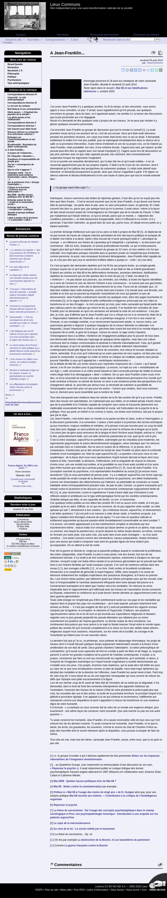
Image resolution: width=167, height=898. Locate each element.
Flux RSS (79, 889)
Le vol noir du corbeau (19, 106)
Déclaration (13, 68)
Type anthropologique (18, 83)
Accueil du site (13, 39)
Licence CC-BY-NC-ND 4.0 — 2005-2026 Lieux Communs (127, 886)
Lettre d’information (97, 889)
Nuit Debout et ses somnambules (24, 109)
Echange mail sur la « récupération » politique (20, 208)
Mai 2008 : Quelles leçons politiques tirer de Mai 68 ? (21, 196)
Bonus (8, 395)
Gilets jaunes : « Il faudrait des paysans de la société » (23, 113)
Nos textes (63, 34)
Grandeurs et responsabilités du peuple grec (23, 160)
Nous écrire (133, 889)
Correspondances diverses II (22, 123)
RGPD (39, 889)
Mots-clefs (66, 889)
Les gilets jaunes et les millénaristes (19, 118)
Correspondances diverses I (21, 126)
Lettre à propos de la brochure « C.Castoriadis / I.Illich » (23, 219)
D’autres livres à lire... (23, 486)
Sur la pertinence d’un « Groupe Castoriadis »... (23, 183)
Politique (12, 77)
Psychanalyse (14, 80)
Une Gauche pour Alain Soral (22, 129)
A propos (21, 34)
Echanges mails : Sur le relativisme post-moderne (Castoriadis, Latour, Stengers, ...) (23, 176)
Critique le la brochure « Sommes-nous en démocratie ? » (19, 190)
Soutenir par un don (156, 883)
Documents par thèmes (146, 34)
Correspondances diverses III (22, 103)
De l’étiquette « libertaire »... (21, 156)
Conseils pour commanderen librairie (23, 480)
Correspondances (55, 39)
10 (55, 492)
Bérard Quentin (15, 64)
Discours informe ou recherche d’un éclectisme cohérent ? (23, 133)
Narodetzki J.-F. (15, 71)
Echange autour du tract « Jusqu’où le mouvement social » (20, 202)
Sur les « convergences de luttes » (21, 166)
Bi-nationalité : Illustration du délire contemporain (22, 146)
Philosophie (13, 74)
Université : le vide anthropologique (17, 99)
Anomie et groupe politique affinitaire (21, 214)
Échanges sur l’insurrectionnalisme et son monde (21, 139)
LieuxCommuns (155, 62)
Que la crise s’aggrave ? (20, 170)
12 (92, 568)
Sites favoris (117, 889)
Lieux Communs (65, 4)
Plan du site (51, 889)
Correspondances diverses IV (22, 94)
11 (60, 568)
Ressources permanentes (104, 34)
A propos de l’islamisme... (20, 153)
